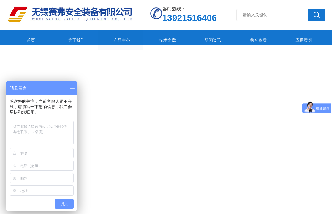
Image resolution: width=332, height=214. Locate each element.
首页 (24, 37)
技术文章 (135, 37)
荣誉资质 (209, 37)
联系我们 (25, 51)
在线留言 (283, 37)
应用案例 (246, 37)
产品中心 (98, 37)
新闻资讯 (172, 37)
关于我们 (62, 37)
